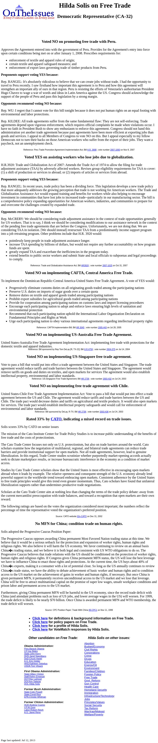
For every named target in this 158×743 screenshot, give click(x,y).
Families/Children (94, 671)
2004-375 (111, 349)
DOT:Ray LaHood (33, 679)
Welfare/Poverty (93, 714)
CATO (56, 419)
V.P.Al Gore (29, 707)
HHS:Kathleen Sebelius (35, 663)
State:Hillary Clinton (34, 674)
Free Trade (91, 677)
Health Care (91, 686)
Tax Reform (91, 708)
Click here (40, 618)
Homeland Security (95, 689)
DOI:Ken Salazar (32, 681)
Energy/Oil (90, 665)
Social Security (93, 705)
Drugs (88, 658)
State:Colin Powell (33, 692)
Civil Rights (91, 649)
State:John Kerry (32, 653)
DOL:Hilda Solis (32, 684)
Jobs (87, 699)
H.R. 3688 (91, 150)
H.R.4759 (88, 349)
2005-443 (102, 327)
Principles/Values (94, 702)
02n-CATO (82, 516)
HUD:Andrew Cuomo (34, 705)
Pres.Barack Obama (34, 648)
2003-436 (104, 412)
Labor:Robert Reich (33, 710)
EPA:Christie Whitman (35, 697)
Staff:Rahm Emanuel (34, 676)
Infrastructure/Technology (99, 695)
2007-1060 (115, 150)
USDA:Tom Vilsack (33, 666)
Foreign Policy (92, 674)
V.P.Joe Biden (31, 651)
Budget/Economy (94, 646)
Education (90, 662)
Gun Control (91, 683)
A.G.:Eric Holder (32, 661)
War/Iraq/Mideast (94, 711)
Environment (91, 668)
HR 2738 (82, 412)
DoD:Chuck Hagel (33, 658)
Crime (88, 655)
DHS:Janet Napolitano (35, 656)
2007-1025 (107, 265)
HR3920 (85, 265)
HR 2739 (85, 379)
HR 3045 (80, 327)
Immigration (91, 692)
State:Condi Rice (32, 694)
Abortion (89, 643)
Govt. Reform (92, 680)
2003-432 (107, 379)
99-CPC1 (93, 610)
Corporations (92, 652)
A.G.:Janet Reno (32, 712)
